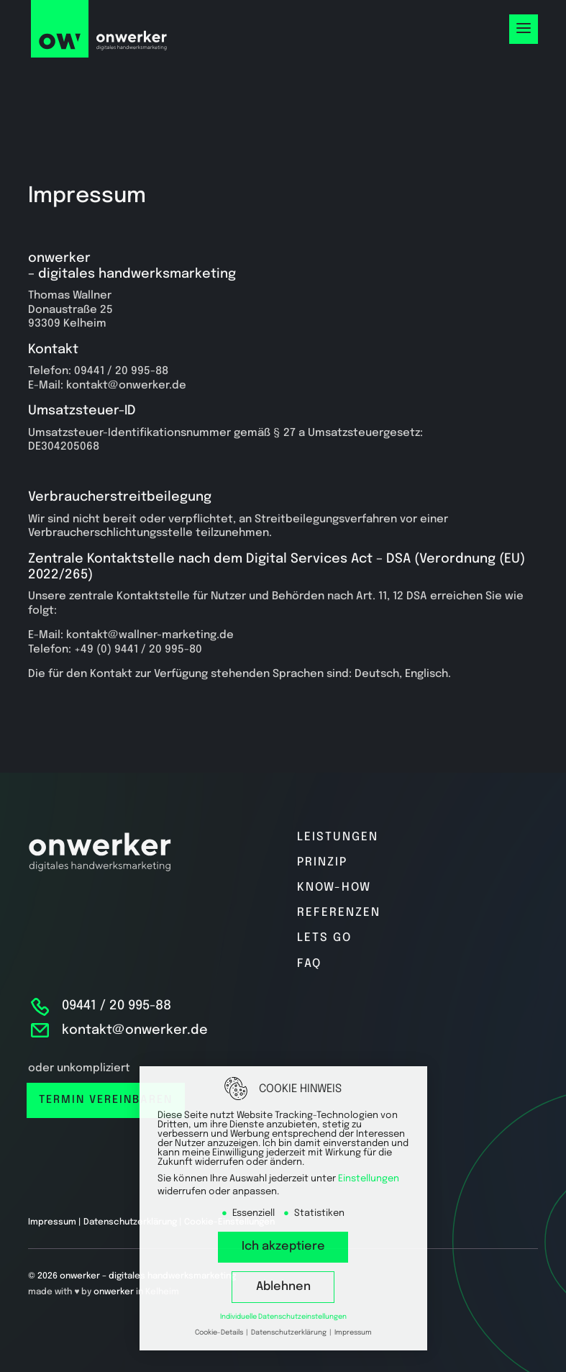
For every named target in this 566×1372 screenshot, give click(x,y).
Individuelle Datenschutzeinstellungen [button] (283, 1316)
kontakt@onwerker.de (135, 1030)
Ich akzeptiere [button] (283, 1246)
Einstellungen (368, 1179)
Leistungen (337, 837)
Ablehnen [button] (283, 1287)
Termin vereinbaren (106, 1100)
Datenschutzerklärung (130, 1222)
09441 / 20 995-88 (116, 1005)
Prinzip (322, 862)
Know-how (334, 887)
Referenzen (338, 913)
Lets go (324, 938)
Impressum (52, 1222)
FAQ (309, 964)
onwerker (113, 1292)
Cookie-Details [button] (220, 1332)
